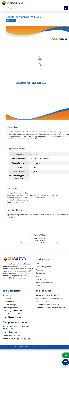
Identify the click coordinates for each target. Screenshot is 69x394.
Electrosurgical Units (10, 308)
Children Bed (7, 295)
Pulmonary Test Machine (12, 311)
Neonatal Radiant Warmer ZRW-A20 (49, 298)
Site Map (39, 286)
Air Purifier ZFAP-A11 (43, 301)
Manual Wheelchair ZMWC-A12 (47, 295)
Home (38, 264)
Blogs (38, 276)
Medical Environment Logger (14, 314)
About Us (39, 270)
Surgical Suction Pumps (12, 317)
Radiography (7, 298)
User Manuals (41, 279)
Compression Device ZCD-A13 (47, 304)
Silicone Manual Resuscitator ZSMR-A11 (50, 308)
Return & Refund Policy (44, 282)
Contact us (40, 273)
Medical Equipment (43, 267)
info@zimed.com (32, 243)
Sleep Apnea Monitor (11, 301)
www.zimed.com (54, 243)
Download (11, 20)
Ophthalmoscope (9, 304)
